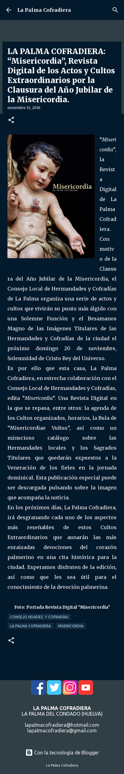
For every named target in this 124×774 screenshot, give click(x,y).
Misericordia (70, 626)
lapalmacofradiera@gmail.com (62, 730)
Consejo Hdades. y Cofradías (39, 617)
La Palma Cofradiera (44, 10)
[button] (11, 120)
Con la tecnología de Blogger (62, 752)
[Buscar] (115, 9)
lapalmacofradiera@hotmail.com (62, 725)
